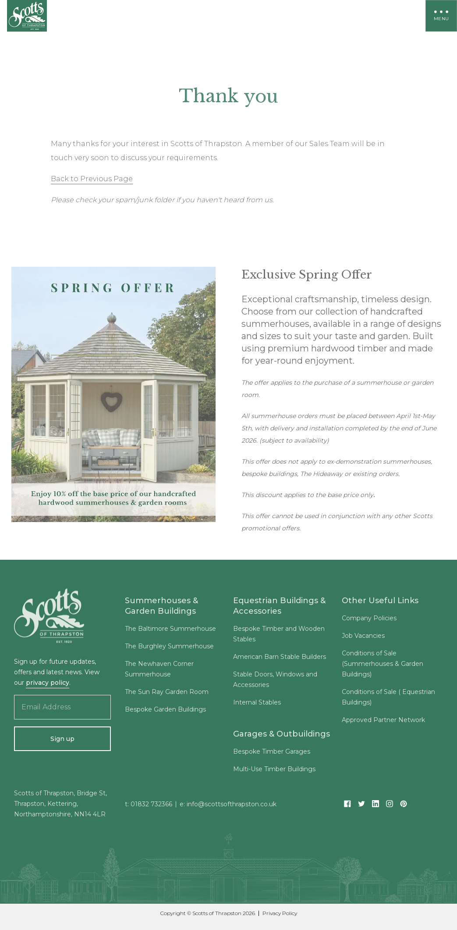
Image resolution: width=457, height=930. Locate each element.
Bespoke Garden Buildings (165, 711)
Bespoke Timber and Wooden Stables (279, 636)
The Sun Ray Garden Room (167, 694)
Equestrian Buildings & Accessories (279, 608)
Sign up (62, 739)
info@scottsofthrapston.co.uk (231, 806)
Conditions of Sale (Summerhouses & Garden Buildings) (382, 665)
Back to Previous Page (92, 179)
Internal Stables (257, 704)
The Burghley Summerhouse (169, 648)
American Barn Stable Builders (279, 659)
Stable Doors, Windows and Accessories (275, 681)
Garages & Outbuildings (281, 736)
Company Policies (369, 620)
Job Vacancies (363, 638)
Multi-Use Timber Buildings (274, 771)
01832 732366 (151, 806)
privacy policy (47, 683)
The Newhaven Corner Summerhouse (159, 671)
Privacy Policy (279, 913)
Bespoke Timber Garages (271, 754)
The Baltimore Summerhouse (170, 631)
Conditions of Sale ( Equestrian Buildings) (388, 699)
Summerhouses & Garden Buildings (161, 608)
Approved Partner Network (383, 722)
